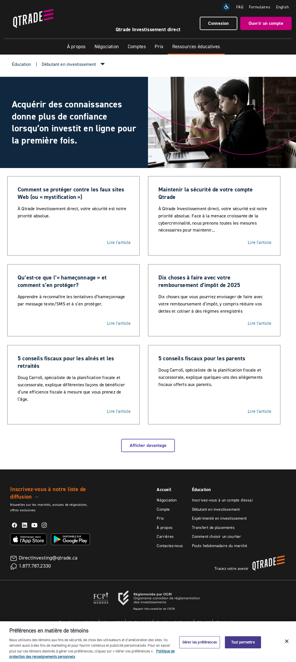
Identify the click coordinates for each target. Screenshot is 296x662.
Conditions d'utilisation (174, 622)
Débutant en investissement (216, 509)
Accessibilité (113, 622)
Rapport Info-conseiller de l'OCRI (154, 609)
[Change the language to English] (282, 7)
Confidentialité (140, 622)
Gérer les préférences (199, 645)
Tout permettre (243, 645)
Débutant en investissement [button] (69, 64)
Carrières (165, 536)
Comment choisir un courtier (216, 536)
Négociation (107, 46)
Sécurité (203, 622)
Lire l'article (119, 242)
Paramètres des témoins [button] (78, 622)
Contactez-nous (170, 545)
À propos (76, 46)
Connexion (218, 23)
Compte (163, 509)
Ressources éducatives (196, 46)
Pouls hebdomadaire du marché (219, 545)
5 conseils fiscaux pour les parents (201, 358)
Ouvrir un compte (266, 23)
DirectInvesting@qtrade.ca (48, 558)
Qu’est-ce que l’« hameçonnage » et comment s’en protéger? (62, 281)
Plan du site (225, 622)
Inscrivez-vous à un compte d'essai (222, 500)
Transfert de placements (213, 527)
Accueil (164, 489)
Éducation (21, 64)
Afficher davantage (148, 445)
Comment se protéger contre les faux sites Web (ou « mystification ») (71, 193)
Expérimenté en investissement (219, 518)
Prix (159, 46)
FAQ (239, 7)
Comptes (137, 46)
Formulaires (259, 7)
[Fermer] (286, 644)
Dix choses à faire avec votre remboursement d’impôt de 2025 (199, 281)
